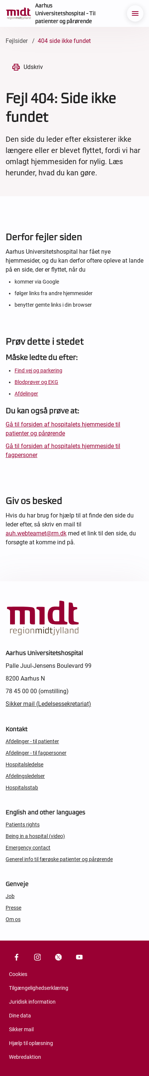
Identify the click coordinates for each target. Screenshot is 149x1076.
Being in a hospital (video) (35, 836)
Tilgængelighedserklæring (38, 988)
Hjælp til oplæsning (31, 1043)
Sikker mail (21, 1029)
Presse (13, 908)
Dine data (20, 1016)
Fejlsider (17, 40)
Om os (13, 919)
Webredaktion (25, 1057)
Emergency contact (28, 848)
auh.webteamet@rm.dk (36, 533)
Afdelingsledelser (25, 776)
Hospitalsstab (22, 788)
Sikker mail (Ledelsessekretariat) (48, 703)
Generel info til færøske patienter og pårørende (59, 859)
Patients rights (23, 825)
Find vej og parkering (38, 370)
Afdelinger (26, 394)
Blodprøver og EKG (36, 382)
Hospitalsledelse (24, 764)
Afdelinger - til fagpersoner (36, 753)
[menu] (135, 13)
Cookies (18, 974)
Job (10, 896)
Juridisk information (32, 1002)
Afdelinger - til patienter (32, 741)
